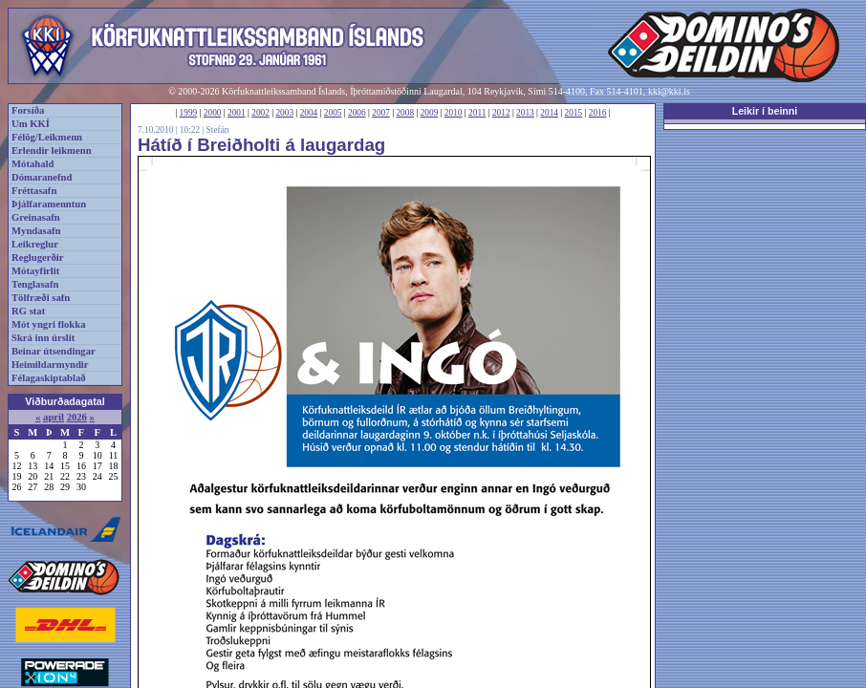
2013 (525, 113)
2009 (430, 113)
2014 (549, 113)
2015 (574, 113)
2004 (309, 113)
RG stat (28, 311)
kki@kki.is (669, 91)
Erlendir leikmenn (51, 150)
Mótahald (32, 164)
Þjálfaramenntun (48, 204)
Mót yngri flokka (48, 324)
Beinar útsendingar (53, 351)
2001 (236, 113)
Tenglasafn (34, 284)
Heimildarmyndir (50, 364)
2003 (284, 113)
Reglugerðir (37, 257)
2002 (260, 113)
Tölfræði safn (40, 297)
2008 (405, 113)
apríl (53, 417)
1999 (189, 113)
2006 (357, 113)
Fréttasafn (33, 190)
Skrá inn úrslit (43, 338)
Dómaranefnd (41, 177)
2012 (501, 113)
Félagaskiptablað (48, 378)
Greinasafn (35, 217)
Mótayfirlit (35, 271)
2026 (77, 417)
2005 (333, 113)
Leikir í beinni (765, 111)
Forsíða (27, 110)
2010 (453, 113)
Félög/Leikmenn (46, 137)
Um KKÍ (30, 123)
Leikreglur (34, 244)
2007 (381, 113)
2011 (477, 113)
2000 (213, 113)
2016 (598, 113)
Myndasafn (36, 231)
